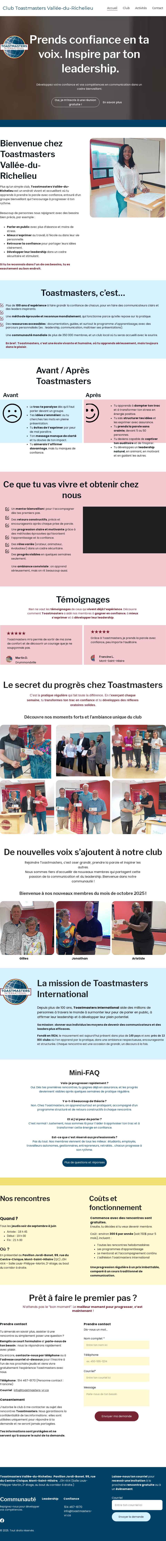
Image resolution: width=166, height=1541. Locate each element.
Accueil (112, 8)
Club (126, 8)
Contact (157, 8)
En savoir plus (112, 102)
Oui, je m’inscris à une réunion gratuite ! (75, 102)
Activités (141, 8)
